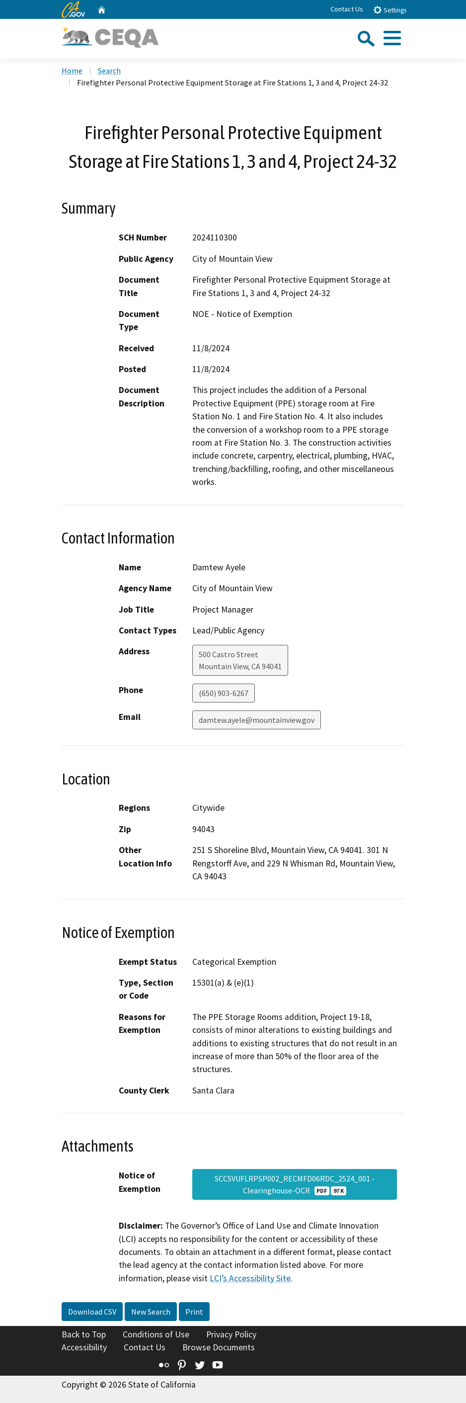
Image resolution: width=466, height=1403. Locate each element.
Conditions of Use (156, 1334)
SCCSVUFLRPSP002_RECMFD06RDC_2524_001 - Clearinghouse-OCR (295, 1184)
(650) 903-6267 (223, 693)
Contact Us (346, 8)
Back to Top (84, 1334)
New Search (150, 1312)
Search (109, 71)
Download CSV (92, 1312)
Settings (389, 9)
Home (72, 71)
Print (194, 1312)
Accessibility (84, 1347)
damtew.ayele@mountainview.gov (256, 720)
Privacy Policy (231, 1334)
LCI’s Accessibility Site (250, 1278)
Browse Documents (218, 1347)
